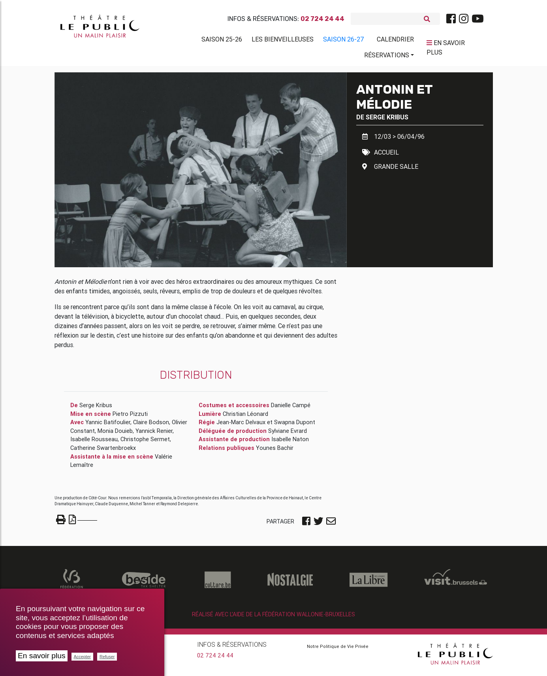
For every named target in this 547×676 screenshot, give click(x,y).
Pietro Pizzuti (130, 417)
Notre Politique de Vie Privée (337, 649)
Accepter (82, 656)
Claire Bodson (151, 425)
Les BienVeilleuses (283, 41)
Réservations (386, 56)
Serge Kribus (387, 120)
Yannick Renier (154, 434)
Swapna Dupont (294, 425)
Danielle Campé (290, 408)
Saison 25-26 (221, 41)
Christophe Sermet (145, 442)
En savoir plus (42, 655)
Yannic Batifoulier (107, 425)
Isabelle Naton (290, 442)
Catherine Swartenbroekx (103, 451)
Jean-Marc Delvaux (240, 425)
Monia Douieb (115, 434)
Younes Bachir (274, 451)
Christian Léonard (245, 417)
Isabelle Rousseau (94, 442)
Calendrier (395, 41)
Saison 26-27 (343, 41)
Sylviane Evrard (287, 434)
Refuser (107, 656)
